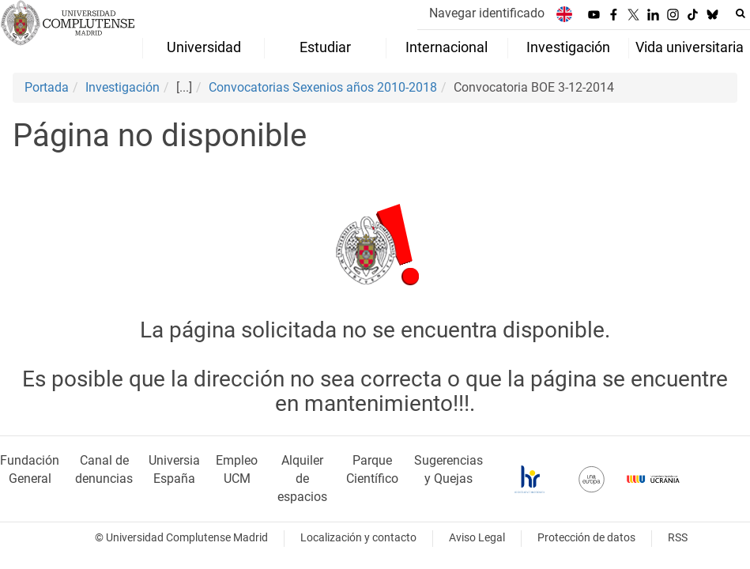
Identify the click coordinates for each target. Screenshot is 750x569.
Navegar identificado (487, 13)
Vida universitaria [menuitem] (689, 47)
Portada (46, 87)
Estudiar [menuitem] (325, 47)
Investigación (122, 87)
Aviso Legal (477, 538)
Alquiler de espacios (302, 478)
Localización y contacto (358, 538)
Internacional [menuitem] (446, 47)
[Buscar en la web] (740, 13)
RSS (678, 538)
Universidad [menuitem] (204, 47)
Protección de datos (586, 538)
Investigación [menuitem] (568, 47)
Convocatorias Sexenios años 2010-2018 (323, 87)
